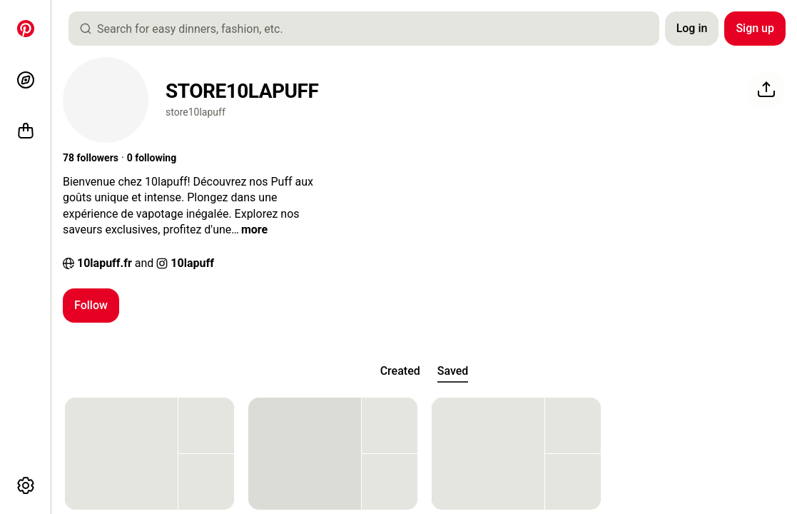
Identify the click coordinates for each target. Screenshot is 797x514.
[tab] (400, 371)
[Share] (766, 90)
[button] (90, 158)
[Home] (26, 28)
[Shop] (26, 131)
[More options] (26, 485)
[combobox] (369, 28)
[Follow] (91, 305)
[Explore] (26, 80)
